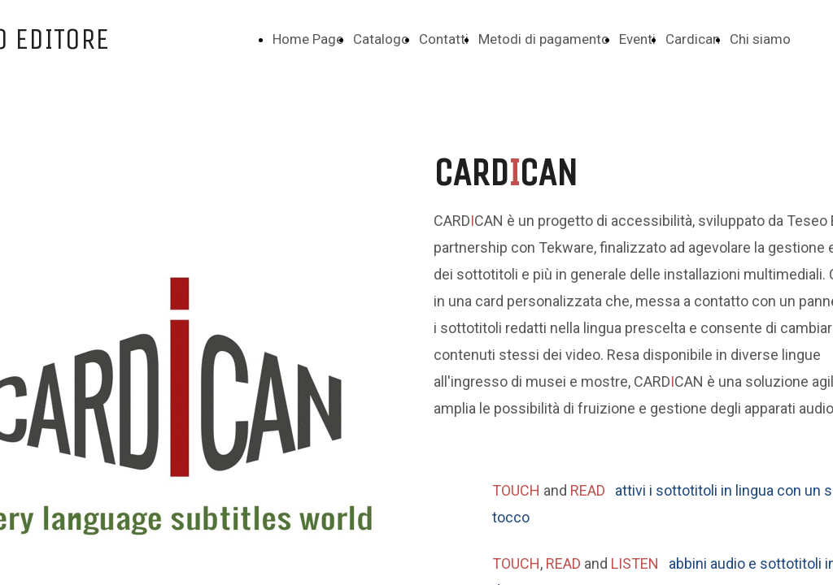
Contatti (444, 39)
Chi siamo (760, 39)
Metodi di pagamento (543, 39)
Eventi (637, 39)
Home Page (308, 39)
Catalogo (381, 39)
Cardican (692, 39)
